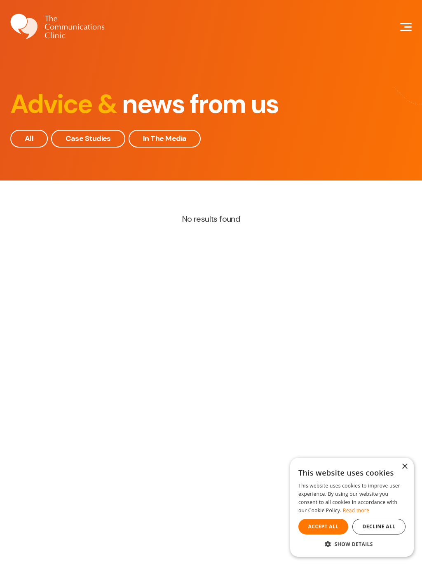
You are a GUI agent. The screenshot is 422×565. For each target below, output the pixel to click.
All (29, 138)
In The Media (165, 138)
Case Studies (88, 138)
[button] (352, 544)
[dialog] (352, 507)
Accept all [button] (323, 526)
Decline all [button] (379, 526)
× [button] (404, 467)
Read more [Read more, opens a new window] (356, 510)
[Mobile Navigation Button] (406, 27)
